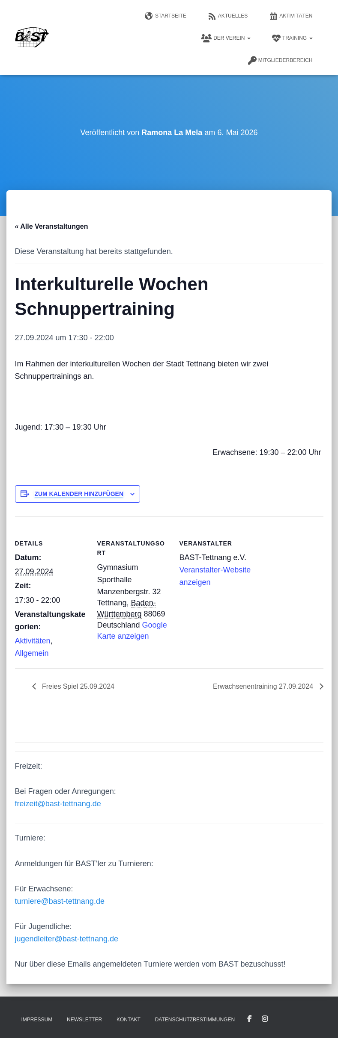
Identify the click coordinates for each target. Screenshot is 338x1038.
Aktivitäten (290, 16)
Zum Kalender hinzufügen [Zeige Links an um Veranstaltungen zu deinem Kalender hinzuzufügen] (78, 493)
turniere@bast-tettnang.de (60, 901)
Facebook (249, 1019)
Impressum (37, 1020)
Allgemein (32, 653)
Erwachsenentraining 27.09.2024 (264, 686)
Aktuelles (228, 16)
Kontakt (129, 1020)
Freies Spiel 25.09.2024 (77, 686)
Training (292, 38)
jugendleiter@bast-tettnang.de (66, 939)
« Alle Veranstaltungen (51, 226)
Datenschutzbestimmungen (195, 1020)
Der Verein (226, 38)
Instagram (264, 1019)
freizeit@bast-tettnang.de (58, 803)
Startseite (165, 16)
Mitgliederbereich (280, 60)
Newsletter (84, 1020)
